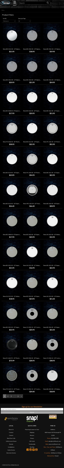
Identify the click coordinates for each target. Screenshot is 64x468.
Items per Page (22, 18)
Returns (32, 435)
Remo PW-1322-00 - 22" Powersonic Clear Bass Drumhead (39, 203)
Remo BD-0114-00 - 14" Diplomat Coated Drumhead (17, 49)
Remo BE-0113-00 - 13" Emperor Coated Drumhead (37, 142)
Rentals (11, 444)
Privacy (32, 438)
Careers (11, 435)
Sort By (4, 18)
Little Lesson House (11, 441)
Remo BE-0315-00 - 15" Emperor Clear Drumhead (16, 327)
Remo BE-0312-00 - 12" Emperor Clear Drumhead (16, 265)
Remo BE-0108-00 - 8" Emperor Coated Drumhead (16, 111)
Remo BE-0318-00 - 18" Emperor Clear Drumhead (36, 358)
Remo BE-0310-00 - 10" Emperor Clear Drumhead (36, 234)
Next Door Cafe (11, 438)
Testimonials (32, 444)
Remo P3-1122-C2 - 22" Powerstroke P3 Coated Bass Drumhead (20, 389)
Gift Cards (32, 441)
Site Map (32, 447)
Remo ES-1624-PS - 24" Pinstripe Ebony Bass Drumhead (18, 358)
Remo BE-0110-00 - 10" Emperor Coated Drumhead (37, 111)
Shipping (32, 432)
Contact (11, 432)
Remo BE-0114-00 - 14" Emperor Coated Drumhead (16, 172)
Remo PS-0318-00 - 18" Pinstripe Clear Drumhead (16, 142)
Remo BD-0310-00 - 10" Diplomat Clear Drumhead (36, 49)
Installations (11, 447)
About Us (11, 429)
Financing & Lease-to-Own (32, 429)
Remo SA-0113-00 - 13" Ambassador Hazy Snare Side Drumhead (20, 296)
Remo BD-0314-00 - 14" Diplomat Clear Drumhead (36, 80)
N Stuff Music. (8, 465)
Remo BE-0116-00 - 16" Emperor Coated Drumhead (16, 203)
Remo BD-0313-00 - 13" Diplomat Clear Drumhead (16, 80)
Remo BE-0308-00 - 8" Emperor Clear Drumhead (16, 234)
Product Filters (8, 15)
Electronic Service (11, 453)
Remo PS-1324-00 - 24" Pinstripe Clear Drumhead (36, 172)
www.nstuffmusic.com (54, 444)
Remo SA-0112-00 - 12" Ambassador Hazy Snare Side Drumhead (40, 265)
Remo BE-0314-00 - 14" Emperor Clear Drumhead (36, 296)
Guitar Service (11, 450)
